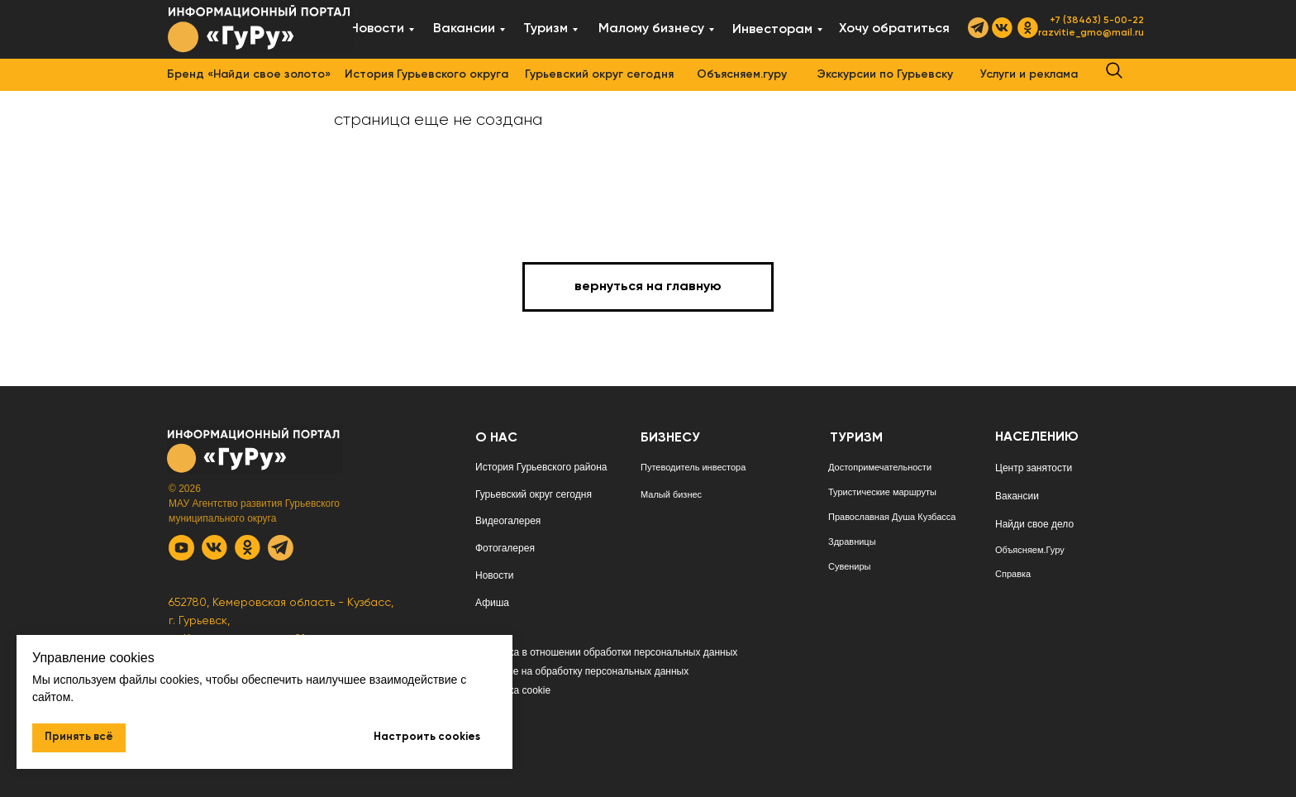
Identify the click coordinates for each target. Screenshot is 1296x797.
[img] (260, 28)
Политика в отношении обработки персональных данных (606, 652)
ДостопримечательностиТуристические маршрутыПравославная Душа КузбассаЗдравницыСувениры (891, 516)
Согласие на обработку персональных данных (581, 671)
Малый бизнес (671, 494)
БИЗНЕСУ (670, 438)
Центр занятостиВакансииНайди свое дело (1034, 496)
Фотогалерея (505, 548)
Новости (494, 575)
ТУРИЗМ (856, 438)
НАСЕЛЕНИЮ (1037, 437)
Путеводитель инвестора (693, 467)
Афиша (492, 602)
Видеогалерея (508, 521)
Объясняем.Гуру (1030, 550)
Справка (1013, 574)
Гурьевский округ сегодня (533, 494)
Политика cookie (512, 690)
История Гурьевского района (541, 467)
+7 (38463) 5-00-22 (1097, 21)
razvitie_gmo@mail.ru (1091, 33)
